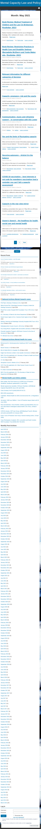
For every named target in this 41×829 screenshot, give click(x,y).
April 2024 (3, 492)
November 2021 (5, 567)
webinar (16, 130)
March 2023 (4, 526)
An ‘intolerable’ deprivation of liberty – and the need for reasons (13, 290)
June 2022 (3, 549)
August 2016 (4, 727)
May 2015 (3, 766)
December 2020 (5, 596)
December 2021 (5, 565)
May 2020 (3, 614)
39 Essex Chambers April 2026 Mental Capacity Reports (12, 267)
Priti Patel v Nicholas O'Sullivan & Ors (10, 303)
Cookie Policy (28, 823)
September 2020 (5, 604)
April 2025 (3, 460)
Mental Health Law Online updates (14, 378)
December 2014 (5, 779)
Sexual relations (23, 147)
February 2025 (4, 465)
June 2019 (3, 643)
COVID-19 (20, 195)
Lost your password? (18, 817)
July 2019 (3, 640)
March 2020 (4, 620)
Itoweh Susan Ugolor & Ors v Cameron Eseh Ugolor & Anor (16, 317)
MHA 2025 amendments (7, 393)
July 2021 (3, 578)
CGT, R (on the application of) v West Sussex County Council (17, 365)
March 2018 (4, 677)
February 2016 (4, 742)
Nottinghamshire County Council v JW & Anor (12, 326)
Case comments (10, 89)
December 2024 (5, 471)
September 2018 (5, 664)
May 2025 (3, 458)
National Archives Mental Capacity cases (16, 299)
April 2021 (3, 586)
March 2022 (4, 557)
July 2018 (3, 667)
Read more (12, 37)
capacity (33, 147)
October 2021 (4, 570)
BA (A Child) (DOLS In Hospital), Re (10, 350)
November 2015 (5, 750)
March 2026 (4, 432)
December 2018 (5, 656)
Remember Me (19, 815)
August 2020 (4, 606)
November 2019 (5, 630)
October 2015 (4, 753)
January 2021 (4, 593)
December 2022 (5, 533)
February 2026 (4, 434)
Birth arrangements (11, 108)
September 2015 (5, 755)
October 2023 (4, 507)
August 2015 (4, 758)
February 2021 (4, 591)
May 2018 (3, 672)
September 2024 (5, 479)
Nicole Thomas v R (6, 347)
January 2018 (4, 682)
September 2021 (5, 573)
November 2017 (5, 687)
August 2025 (4, 450)
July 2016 (3, 729)
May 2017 (3, 703)
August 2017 (4, 695)
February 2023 (4, 528)
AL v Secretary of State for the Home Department (13, 314)
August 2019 (4, 638)
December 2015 (5, 748)
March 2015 (4, 771)
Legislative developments (12, 234)
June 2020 (3, 612)
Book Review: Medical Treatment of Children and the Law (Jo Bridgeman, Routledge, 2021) (17, 25)
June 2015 (3, 763)
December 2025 (5, 439)
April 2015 (3, 768)
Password (3, 812)
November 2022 (5, 536)
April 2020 (3, 617)
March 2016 (4, 740)
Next (24, 242)
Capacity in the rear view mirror (15, 204)
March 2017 (4, 708)
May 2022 (3, 552)
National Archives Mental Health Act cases (17, 339)
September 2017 (5, 693)
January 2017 (4, 714)
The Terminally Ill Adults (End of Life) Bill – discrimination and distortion (14, 274)
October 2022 (4, 539)
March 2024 (4, 494)
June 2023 (3, 518)
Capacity (9, 147)
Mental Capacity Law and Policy (20, 2)
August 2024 (4, 481)
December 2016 (5, 716)
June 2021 (3, 580)
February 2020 (4, 622)
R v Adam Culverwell (6, 369)
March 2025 (4, 463)
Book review (20, 40)
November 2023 (5, 505)
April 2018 (3, 674)
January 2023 (4, 531)
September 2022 (5, 541)
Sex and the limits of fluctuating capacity (19, 137)
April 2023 (3, 523)
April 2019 (3, 648)
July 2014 (3, 792)
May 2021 (3, 583)
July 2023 (3, 515)
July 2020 (3, 609)
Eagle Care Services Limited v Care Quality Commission (15, 352)
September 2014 (5, 787)
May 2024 (3, 489)
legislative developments (28, 234)
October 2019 (4, 633)
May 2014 (3, 797)
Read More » (12, 263)
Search (17, 251)
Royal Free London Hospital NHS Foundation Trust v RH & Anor (17, 310)
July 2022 (3, 546)
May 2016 (3, 735)
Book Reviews (10, 40)
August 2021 (4, 575)
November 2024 (5, 473)
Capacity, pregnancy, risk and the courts (19, 96)
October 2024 (4, 476)
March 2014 (4, 802)
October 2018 (4, 661)
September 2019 (5, 635)
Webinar (9, 130)
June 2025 (3, 455)
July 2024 (3, 484)
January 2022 (4, 562)
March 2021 (4, 588)
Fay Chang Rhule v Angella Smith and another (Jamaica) (16, 328)
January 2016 (4, 745)
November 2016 (5, 719)
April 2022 (3, 554)
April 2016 (3, 737)
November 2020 (5, 599)
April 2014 (3, 800)
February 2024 (4, 497)
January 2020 (4, 625)
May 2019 (3, 646)
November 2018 (5, 659)
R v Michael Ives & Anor (7, 335)
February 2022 (4, 560)
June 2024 (3, 486)
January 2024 (4, 499)
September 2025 (5, 447)
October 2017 (4, 690)
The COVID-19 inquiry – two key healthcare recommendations (13, 282)
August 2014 (4, 789)
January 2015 (4, 776)
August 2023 (4, 513)
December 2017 (5, 685)
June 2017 (3, 701)
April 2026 (3, 429)
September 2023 (5, 510)
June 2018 (3, 669)
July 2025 (3, 452)
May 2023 (3, 520)
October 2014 (4, 784)
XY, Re (2, 360)
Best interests (31, 108)
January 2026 (4, 437)
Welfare (34, 168)
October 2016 (4, 721)
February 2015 (4, 774)
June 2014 (3, 795)
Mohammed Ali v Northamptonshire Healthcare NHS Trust (16, 343)
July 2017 (3, 698)
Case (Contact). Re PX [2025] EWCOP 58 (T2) (13, 390)
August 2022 (4, 544)
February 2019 (4, 654)
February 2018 (4, 680)
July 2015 (3, 761)
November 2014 (5, 781)
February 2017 (4, 711)
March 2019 (4, 651)
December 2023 (5, 502)
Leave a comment (29, 40)
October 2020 (4, 601)
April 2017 (3, 706)
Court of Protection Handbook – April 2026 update (10, 259)
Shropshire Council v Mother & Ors (10, 362)
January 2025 (4, 468)
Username (3, 810)
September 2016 (5, 724)
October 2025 (4, 445)
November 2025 (5, 442)
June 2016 (3, 732)
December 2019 (5, 627)
